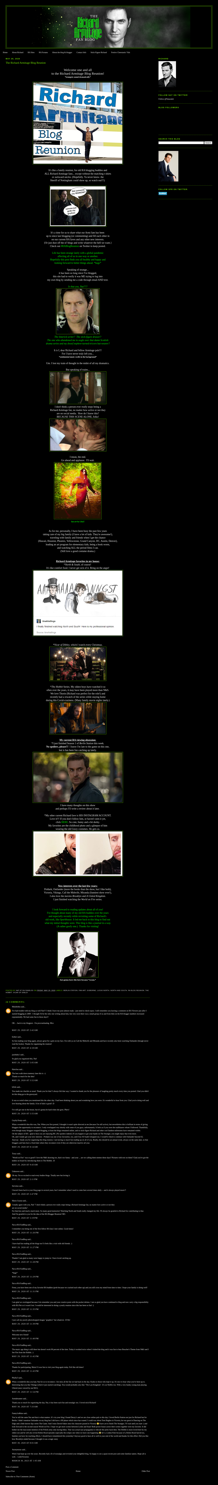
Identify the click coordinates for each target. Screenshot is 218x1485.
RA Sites (31, 52)
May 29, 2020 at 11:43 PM (25, 1371)
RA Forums (43, 52)
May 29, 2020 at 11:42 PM (25, 1356)
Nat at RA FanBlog (19, 1225)
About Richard (17, 52)
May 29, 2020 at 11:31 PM (25, 1291)
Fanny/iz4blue (17, 1413)
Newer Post (10, 1471)
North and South (119, 990)
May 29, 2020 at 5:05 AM (25, 1063)
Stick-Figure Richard (99, 52)
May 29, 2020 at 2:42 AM (25, 1030)
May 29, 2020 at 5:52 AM (25, 1080)
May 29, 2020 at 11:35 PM (25, 1309)
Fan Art (82, 990)
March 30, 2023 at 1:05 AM (26, 1461)
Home (5, 52)
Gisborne (91, 990)
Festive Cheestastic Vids (120, 52)
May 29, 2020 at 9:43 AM (25, 1165)
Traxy (14, 1154)
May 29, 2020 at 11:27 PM (25, 1247)
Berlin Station (71, 990)
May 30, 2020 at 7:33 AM (25, 1407)
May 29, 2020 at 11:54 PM (25, 1392)
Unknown (16, 1171)
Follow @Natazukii (166, 99)
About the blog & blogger (62, 52)
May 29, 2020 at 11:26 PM (25, 1233)
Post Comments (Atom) (25, 1477)
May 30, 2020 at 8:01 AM (25, 1443)
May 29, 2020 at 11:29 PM (25, 1277)
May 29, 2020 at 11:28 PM (25, 1262)
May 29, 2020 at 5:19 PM (25, 1218)
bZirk (14, 1087)
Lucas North (103, 990)
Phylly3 (15, 1378)
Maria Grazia (17, 1201)
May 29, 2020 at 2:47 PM (25, 1194)
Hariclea (15, 1069)
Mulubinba (16, 1007)
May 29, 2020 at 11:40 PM (25, 1339)
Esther (14, 1037)
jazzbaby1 (16, 1055)
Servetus (15, 1186)
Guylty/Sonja (17, 1120)
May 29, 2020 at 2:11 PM (25, 1179)
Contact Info (81, 52)
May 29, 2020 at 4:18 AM (25, 1048)
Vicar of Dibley (20, 992)
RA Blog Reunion (136, 990)
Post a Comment (12, 1467)
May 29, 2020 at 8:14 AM (25, 1147)
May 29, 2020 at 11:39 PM (25, 1324)
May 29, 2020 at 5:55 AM (25, 1114)
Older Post (146, 1471)
